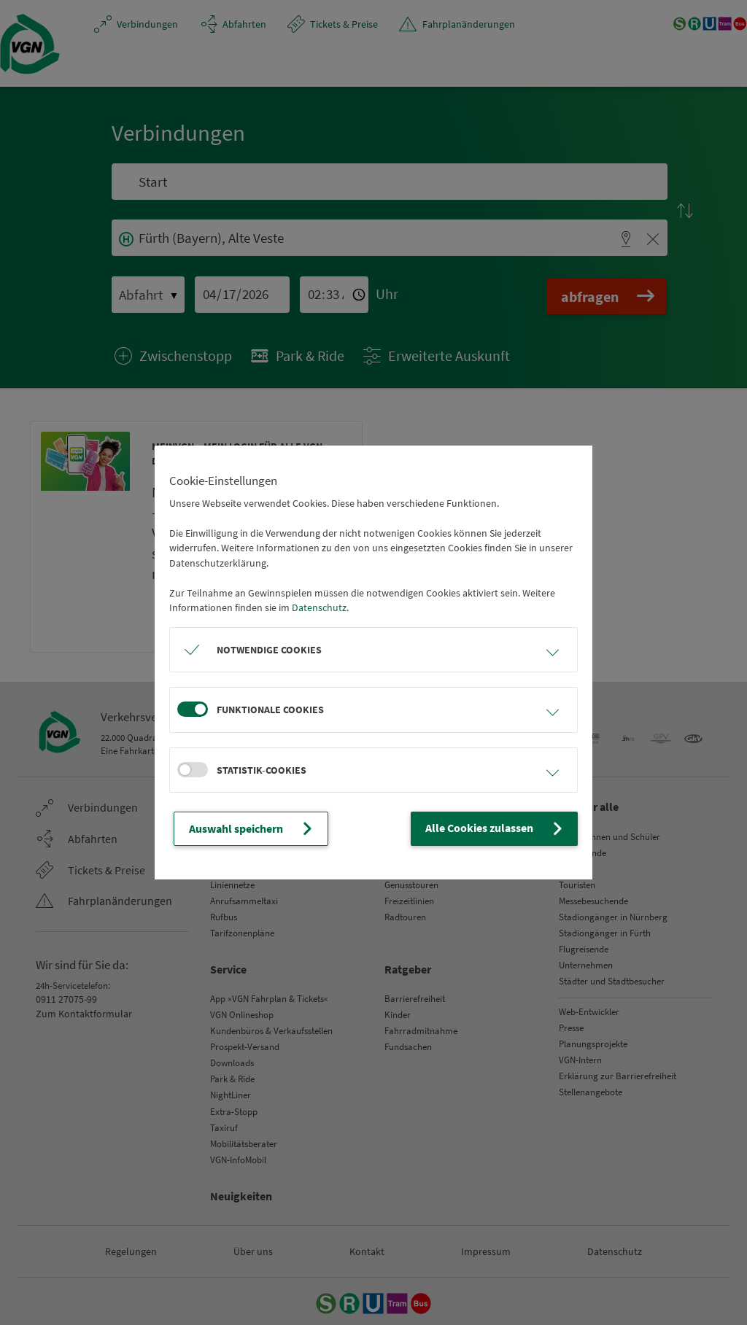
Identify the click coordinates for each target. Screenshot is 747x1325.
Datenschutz (319, 608)
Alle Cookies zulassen (503, 828)
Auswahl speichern (246, 828)
